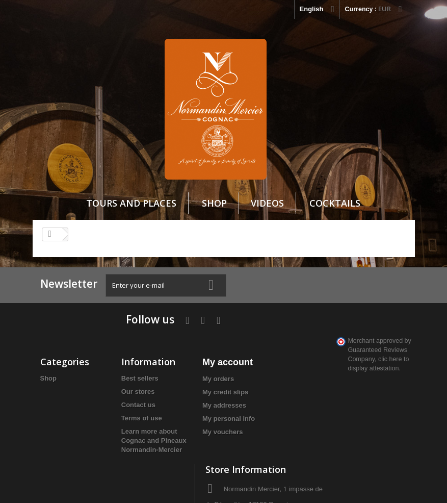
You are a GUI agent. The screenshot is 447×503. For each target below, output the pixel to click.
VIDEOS (267, 203)
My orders (183, 349)
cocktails (334, 203)
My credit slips (191, 362)
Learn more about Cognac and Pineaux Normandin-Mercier (126, 420)
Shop (214, 203)
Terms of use (124, 388)
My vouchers (188, 402)
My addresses (190, 376)
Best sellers (122, 349)
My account (193, 333)
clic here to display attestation (370, 441)
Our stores (121, 362)
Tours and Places (131, 203)
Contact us (121, 375)
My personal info (194, 389)
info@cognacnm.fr (363, 420)
